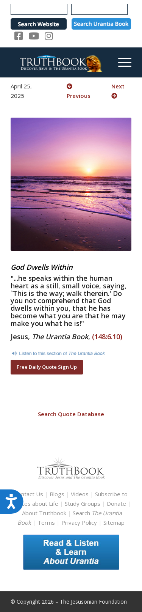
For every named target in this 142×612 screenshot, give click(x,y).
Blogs (57, 494)
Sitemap (114, 522)
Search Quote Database (71, 414)
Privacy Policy (79, 522)
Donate (116, 503)
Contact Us (28, 494)
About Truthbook (44, 513)
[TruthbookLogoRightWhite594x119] (59, 62)
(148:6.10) (107, 336)
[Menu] (121, 62)
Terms (46, 522)
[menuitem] (121, 62)
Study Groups (83, 503)
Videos (80, 494)
